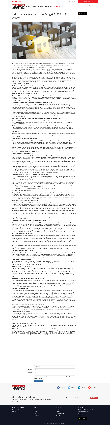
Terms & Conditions (60, 413)
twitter (71, 387)
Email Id (30, 369)
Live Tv (35, 413)
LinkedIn (81, 387)
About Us (58, 409)
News (34, 6)
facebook (61, 387)
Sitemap (58, 415)
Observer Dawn (84, 18)
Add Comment (38, 381)
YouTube (92, 387)
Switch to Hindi (72, 1)
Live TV (57, 6)
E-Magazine (48, 6)
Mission (14, 411)
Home (27, 6)
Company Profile (15, 409)
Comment (29, 372)
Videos (40, 6)
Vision (13, 413)
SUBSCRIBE (94, 397)
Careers (58, 411)
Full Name (29, 366)
